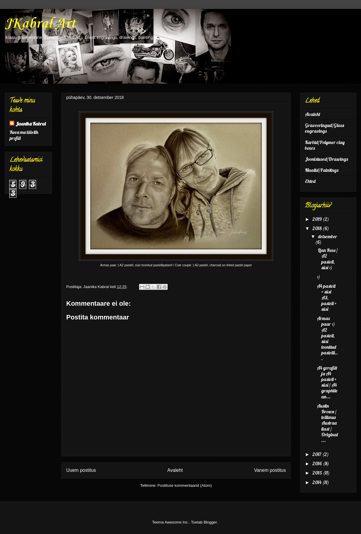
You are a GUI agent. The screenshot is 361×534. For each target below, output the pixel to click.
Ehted (310, 181)
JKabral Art (40, 24)
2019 (317, 219)
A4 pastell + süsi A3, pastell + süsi (327, 297)
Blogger (210, 522)
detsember (327, 236)
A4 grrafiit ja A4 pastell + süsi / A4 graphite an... (327, 382)
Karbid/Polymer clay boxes (325, 145)
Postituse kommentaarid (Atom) (185, 485)
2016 (317, 463)
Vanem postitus (270, 470)
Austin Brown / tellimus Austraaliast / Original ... (327, 423)
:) (318, 277)
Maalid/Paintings (321, 170)
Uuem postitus (81, 470)
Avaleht (175, 470)
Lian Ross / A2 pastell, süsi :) (327, 258)
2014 (317, 482)
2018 (317, 228)
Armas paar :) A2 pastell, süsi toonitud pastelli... (327, 338)
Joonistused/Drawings (326, 159)
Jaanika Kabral (31, 124)
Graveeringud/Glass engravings (324, 128)
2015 (317, 473)
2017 (317, 454)
